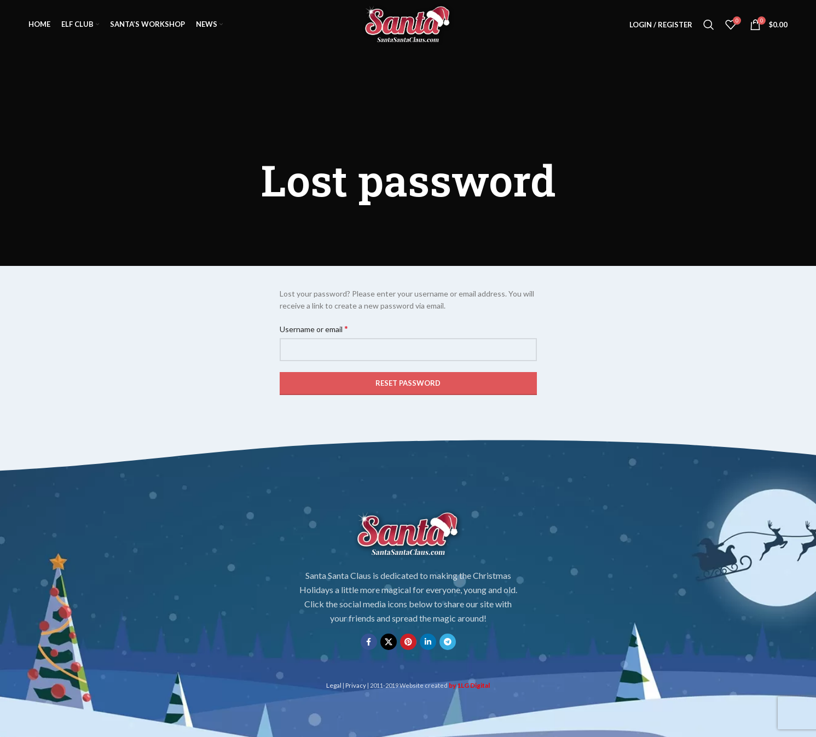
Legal (334, 685)
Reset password (408, 383)
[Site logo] (408, 23)
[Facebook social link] (369, 642)
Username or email (314, 328)
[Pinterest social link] (408, 642)
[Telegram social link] (447, 642)
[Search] (709, 25)
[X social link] (388, 642)
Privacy (355, 685)
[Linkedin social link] (428, 642)
